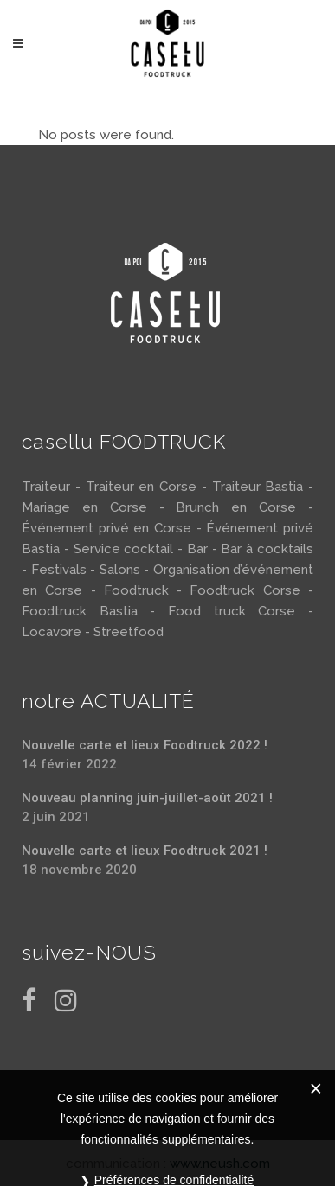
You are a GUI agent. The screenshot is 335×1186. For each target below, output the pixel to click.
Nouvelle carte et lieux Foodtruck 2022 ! (144, 745)
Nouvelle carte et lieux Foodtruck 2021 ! (144, 850)
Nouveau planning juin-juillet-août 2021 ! (147, 798)
